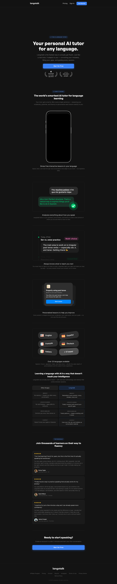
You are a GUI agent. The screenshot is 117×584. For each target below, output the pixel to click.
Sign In (72, 3)
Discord (57, 573)
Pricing (65, 3)
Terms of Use (73, 573)
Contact (50, 573)
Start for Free (58, 66)
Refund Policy (58, 576)
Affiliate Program (35, 573)
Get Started (81, 3)
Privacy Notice (83, 573)
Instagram (64, 573)
